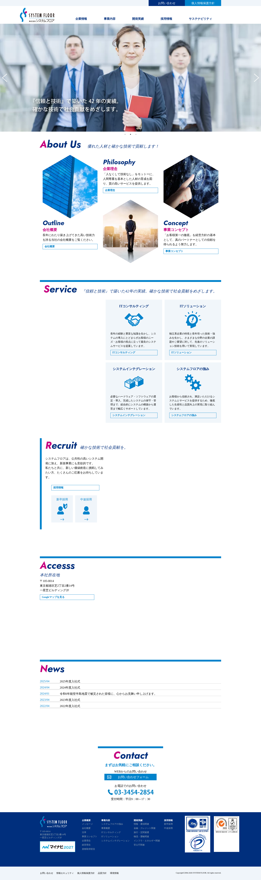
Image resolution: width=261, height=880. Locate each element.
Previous (4, 78)
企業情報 (81, 18)
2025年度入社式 (70, 681)
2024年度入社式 (70, 687)
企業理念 (110, 190)
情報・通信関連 (141, 824)
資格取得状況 (88, 849)
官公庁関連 (139, 845)
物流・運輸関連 (141, 836)
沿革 (84, 832)
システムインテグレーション (128, 415)
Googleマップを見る (53, 597)
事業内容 (109, 18)
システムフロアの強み (184, 415)
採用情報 (166, 18)
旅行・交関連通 (141, 832)
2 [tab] (130, 134)
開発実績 (138, 18)
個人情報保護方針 (203, 3)
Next (256, 78)
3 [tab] (136, 134)
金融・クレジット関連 (145, 828)
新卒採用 (62, 499)
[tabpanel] (130, 78)
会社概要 (50, 246)
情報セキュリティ (65, 873)
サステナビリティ (200, 18)
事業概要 (105, 828)
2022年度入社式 (70, 706)
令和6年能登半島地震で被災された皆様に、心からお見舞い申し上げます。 (108, 693)
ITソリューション (181, 352)
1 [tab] (125, 134)
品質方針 (103, 873)
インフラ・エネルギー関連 (147, 840)
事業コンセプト (174, 251)
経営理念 (86, 845)
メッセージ (87, 824)
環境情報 (115, 873)
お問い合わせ (166, 3)
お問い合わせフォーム (133, 777)
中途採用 (86, 499)
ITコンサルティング (123, 352)
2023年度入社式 (70, 699)
